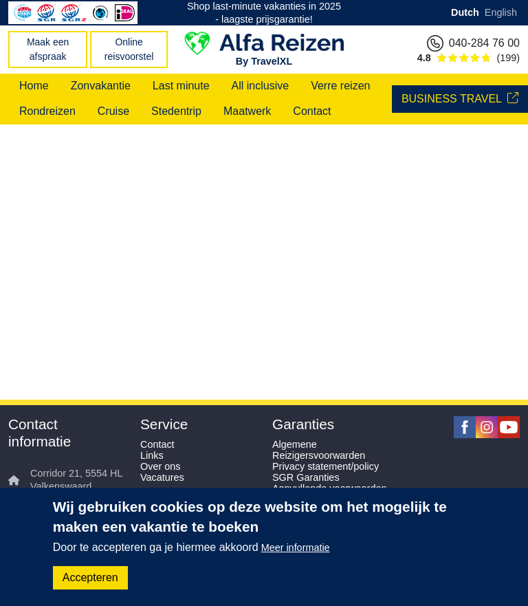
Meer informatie (295, 547)
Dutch (465, 12)
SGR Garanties (306, 477)
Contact (312, 111)
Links (152, 455)
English (501, 12)
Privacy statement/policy (325, 466)
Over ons (160, 466)
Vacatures (162, 477)
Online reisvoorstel (129, 49)
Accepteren (90, 577)
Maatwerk (247, 111)
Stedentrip (176, 111)
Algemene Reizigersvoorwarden (318, 450)
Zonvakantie (101, 85)
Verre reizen (340, 85)
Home (34, 85)
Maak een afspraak (48, 49)
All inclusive (260, 85)
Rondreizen (47, 111)
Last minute (181, 85)
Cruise (113, 111)
